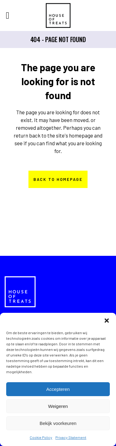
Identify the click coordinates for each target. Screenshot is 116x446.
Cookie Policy (41, 437)
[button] (107, 320)
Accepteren (58, 389)
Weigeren (58, 406)
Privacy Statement (70, 437)
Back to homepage (58, 179)
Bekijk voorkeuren (58, 423)
